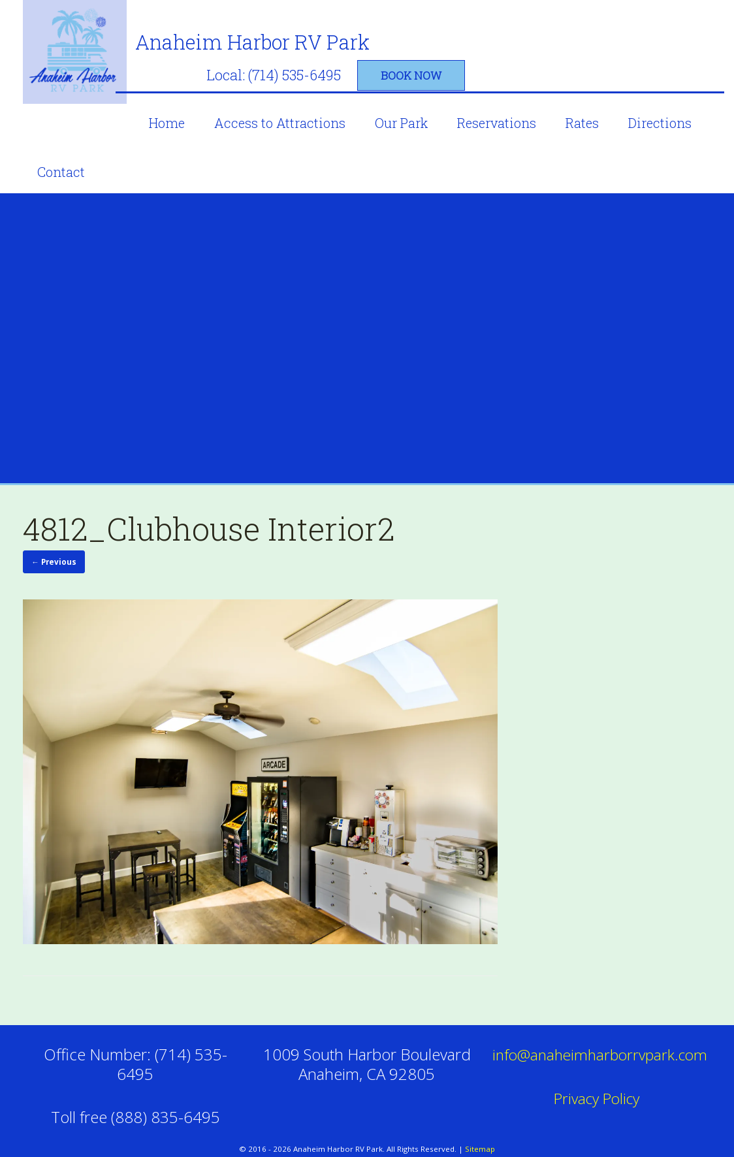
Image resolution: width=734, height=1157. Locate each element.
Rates (595, 107)
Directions (673, 107)
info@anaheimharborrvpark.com (604, 1036)
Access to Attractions (293, 107)
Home (180, 107)
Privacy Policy (598, 1079)
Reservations (509, 107)
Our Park (414, 107)
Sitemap (480, 1131)
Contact (61, 156)
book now (614, 60)
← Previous (51, 545)
